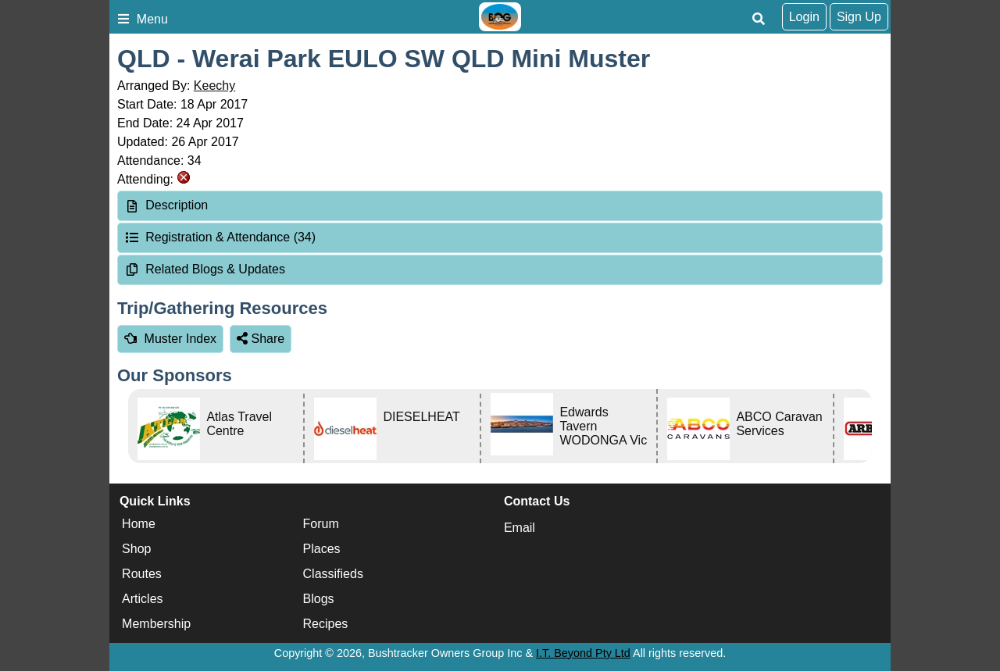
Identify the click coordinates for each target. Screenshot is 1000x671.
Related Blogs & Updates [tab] (204, 269)
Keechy (214, 85)
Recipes (325, 623)
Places (322, 548)
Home (138, 523)
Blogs (318, 598)
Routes (142, 573)
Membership (156, 623)
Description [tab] (166, 205)
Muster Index (170, 338)
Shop (136, 548)
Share (260, 338)
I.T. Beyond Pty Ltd (583, 653)
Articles (142, 598)
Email (519, 527)
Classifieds (333, 573)
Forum (321, 523)
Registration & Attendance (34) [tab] (220, 237)
